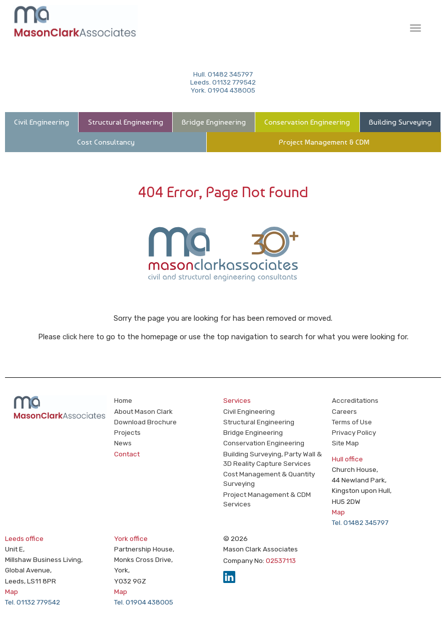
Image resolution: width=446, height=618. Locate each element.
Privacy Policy (354, 432)
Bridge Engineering (214, 122)
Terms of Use (352, 422)
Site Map (345, 443)
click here (78, 336)
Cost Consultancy (106, 142)
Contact (127, 454)
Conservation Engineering (307, 122)
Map (338, 512)
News (123, 443)
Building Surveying (400, 122)
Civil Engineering (41, 122)
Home (123, 400)
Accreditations (355, 400)
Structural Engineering (125, 122)
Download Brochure (145, 422)
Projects (127, 432)
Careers (344, 411)
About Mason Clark (143, 411)
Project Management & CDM (324, 142)
